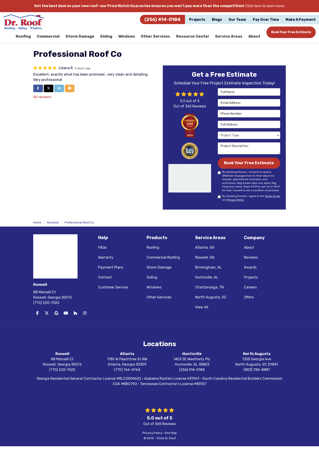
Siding (152, 283)
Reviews (251, 263)
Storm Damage (159, 273)
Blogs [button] (217, 19)
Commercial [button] (51, 38)
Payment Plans (110, 273)
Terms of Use (272, 202)
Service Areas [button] (229, 38)
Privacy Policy (236, 205)
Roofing (153, 253)
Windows (154, 293)
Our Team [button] (237, 19)
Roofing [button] (26, 38)
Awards (250, 273)
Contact (105, 283)
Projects (251, 283)
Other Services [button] (158, 38)
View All (201, 313)
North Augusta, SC (210, 303)
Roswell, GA (204, 263)
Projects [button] (197, 19)
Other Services (159, 303)
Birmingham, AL (208, 273)
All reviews (42, 101)
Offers (249, 303)
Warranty (105, 263)
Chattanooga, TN (209, 293)
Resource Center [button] (194, 38)
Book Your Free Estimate (291, 32)
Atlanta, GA (204, 253)
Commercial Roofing (163, 263)
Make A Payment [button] (301, 19)
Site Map (171, 438)
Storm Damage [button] (82, 38)
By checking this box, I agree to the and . (249, 204)
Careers (250, 293)
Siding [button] (109, 38)
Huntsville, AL (206, 283)
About (249, 253)
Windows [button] (129, 38)
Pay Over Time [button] (266, 19)
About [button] (254, 38)
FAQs (102, 253)
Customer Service (113, 293)
